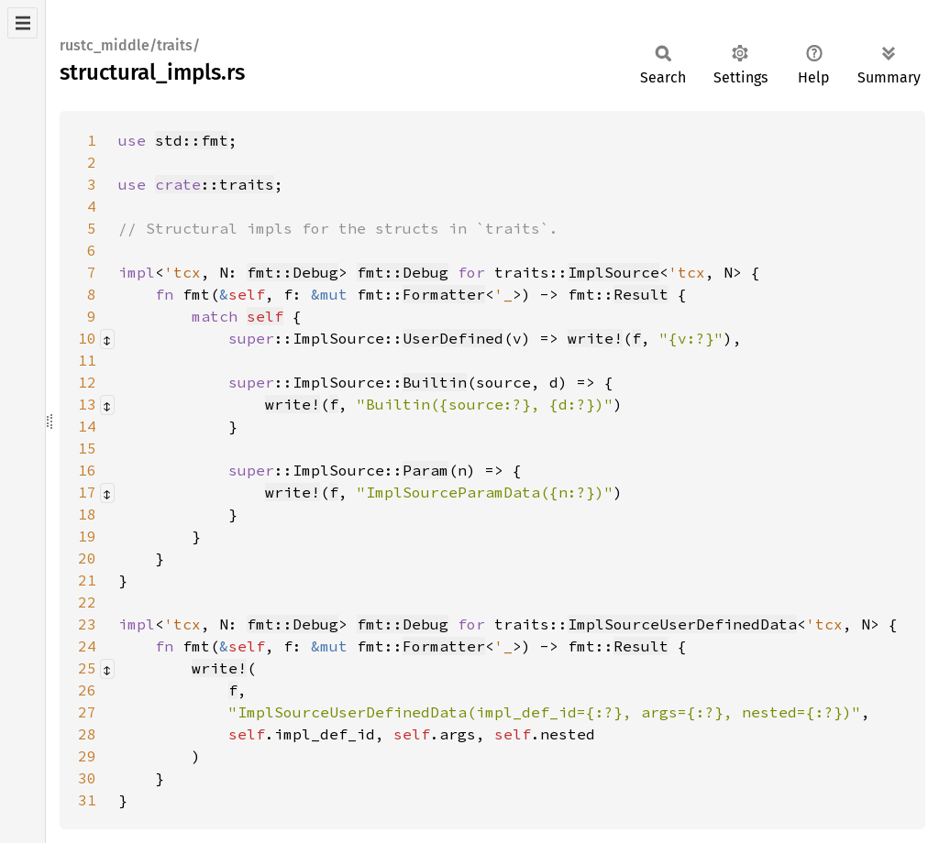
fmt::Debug (292, 272)
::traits (214, 184)
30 (87, 778)
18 (87, 514)
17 (87, 492)
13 (87, 404)
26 (87, 690)
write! (595, 338)
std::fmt (191, 140)
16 (87, 470)
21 (87, 580)
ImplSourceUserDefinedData (682, 624)
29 (87, 756)
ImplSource (613, 272)
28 (87, 734)
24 (87, 646)
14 (87, 426)
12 (87, 382)
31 (87, 800)
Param (425, 470)
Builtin (435, 382)
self (265, 316)
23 (87, 624)
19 (87, 536)
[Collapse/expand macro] (107, 339)
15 (87, 448)
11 (87, 360)
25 (87, 668)
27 (87, 712)
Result (640, 294)
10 (87, 338)
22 (87, 602)
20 (87, 558)
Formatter (444, 294)
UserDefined (453, 338)
